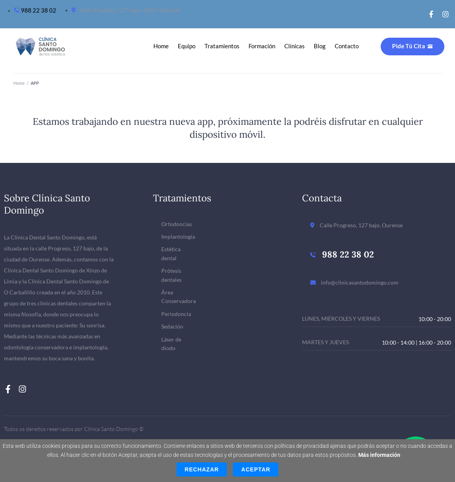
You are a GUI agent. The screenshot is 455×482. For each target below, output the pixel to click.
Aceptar (255, 469)
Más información (379, 455)
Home (19, 83)
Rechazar (202, 469)
